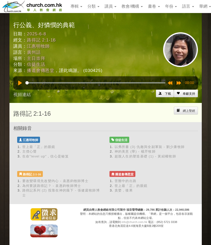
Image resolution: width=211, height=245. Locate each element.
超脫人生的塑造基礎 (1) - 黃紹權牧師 (145, 156)
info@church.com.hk (134, 221)
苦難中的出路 (126, 181)
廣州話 (34, 52)
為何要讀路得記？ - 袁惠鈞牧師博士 (51, 186)
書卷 (154, 6)
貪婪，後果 (124, 190)
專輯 (76, 6)
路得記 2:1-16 (41, 40)
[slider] (95, 82)
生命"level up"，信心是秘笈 (45, 156)
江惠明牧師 (38, 46)
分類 (93, 6)
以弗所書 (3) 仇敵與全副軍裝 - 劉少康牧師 (150, 147)
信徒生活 (36, 64)
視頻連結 (22, 94)
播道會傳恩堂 (40, 70)
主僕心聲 (29, 151)
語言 (188, 6)
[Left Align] (186, 93)
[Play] (20, 83)
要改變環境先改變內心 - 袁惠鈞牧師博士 (55, 181)
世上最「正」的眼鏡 (38, 147)
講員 (110, 6)
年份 (171, 6)
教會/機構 (132, 6)
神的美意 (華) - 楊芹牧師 (135, 151)
